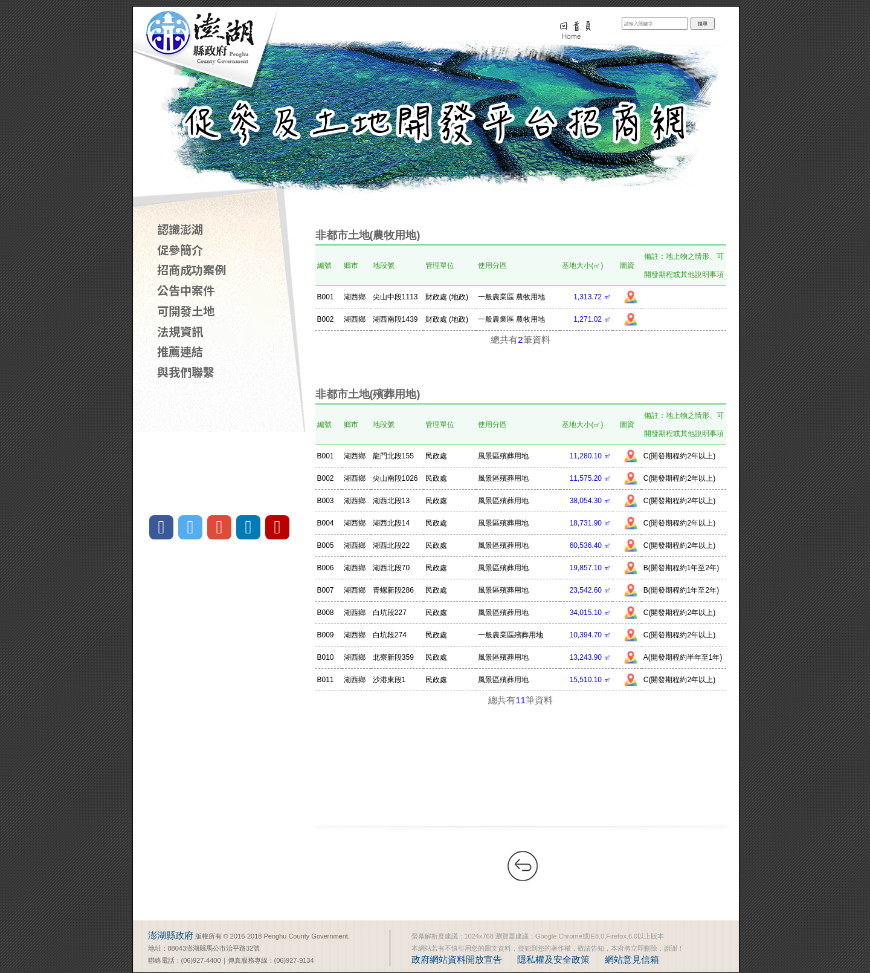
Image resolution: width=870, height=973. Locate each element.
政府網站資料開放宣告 (456, 959)
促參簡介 (180, 249)
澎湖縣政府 (170, 935)
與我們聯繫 (185, 371)
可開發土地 (185, 310)
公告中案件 (185, 290)
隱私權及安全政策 (553, 959)
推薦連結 (180, 351)
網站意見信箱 (632, 959)
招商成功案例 (191, 269)
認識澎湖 (180, 229)
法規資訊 (180, 331)
